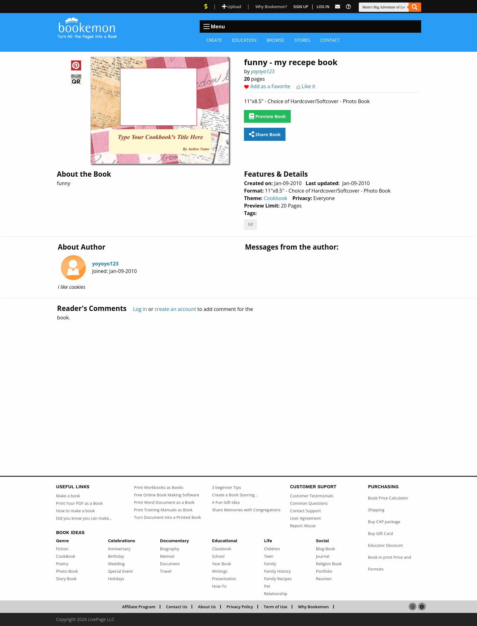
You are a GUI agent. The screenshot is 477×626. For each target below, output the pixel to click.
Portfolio (324, 571)
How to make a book (75, 511)
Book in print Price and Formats (389, 563)
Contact (330, 40)
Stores (302, 40)
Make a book (68, 496)
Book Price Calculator (388, 498)
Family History (277, 571)
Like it (308, 86)
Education (244, 40)
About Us (207, 607)
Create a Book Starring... (234, 495)
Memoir (167, 556)
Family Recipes (278, 578)
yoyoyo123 (263, 71)
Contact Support (305, 511)
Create (214, 40)
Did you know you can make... (84, 518)
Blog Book (325, 549)
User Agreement (305, 518)
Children (272, 549)
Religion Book (329, 563)
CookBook (65, 556)
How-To (219, 586)
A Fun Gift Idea (226, 502)
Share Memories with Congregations (246, 510)
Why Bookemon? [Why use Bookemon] (271, 6)
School (218, 556)
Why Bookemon (313, 607)
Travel (166, 571)
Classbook (221, 549)
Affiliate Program (138, 607)
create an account (175, 309)
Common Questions (309, 503)
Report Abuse (302, 525)
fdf (250, 224)
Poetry (62, 563)
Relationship (275, 593)
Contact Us (176, 607)
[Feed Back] (337, 6)
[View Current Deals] (205, 6)
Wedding (116, 563)
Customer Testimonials (311, 496)
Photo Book (67, 571)
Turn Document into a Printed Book (167, 517)
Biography (169, 549)
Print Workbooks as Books (158, 487)
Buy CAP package (384, 521)
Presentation (224, 578)
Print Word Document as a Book (164, 502)
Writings (219, 571)
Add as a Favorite (270, 86)
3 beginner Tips (226, 487)
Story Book (66, 578)
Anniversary (119, 549)
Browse (275, 40)
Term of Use (275, 607)
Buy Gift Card (380, 533)
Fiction (62, 549)
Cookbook (275, 198)
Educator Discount (385, 545)
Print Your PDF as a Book (79, 503)
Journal (322, 556)
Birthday (116, 556)
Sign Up (300, 6)
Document (170, 563)
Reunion (324, 578)
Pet (267, 586)
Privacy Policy (239, 607)
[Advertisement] (238, 384)
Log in (140, 309)
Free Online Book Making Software (166, 495)
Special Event (120, 571)
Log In (323, 6)
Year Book (221, 563)
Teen (268, 556)
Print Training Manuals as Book (163, 510)
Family (270, 563)
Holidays (116, 578)
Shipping (376, 510)
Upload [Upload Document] (231, 6)
